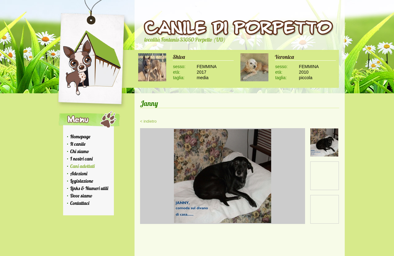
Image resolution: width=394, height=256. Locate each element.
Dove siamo (81, 196)
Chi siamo (79, 151)
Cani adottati (82, 166)
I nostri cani (81, 159)
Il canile (78, 144)
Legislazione (81, 181)
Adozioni (78, 173)
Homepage (80, 136)
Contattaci (79, 203)
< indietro (148, 121)
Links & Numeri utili (89, 188)
